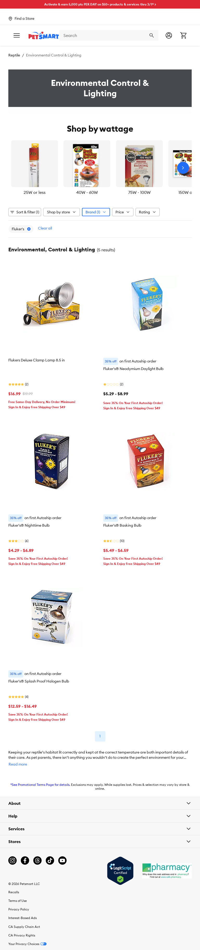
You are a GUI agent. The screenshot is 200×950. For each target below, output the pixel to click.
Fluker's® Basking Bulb (122, 525)
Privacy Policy (18, 909)
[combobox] (113, 35)
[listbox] (100, 167)
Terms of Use (17, 901)
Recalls (13, 892)
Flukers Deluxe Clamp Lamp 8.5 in (36, 360)
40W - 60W (87, 192)
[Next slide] (183, 168)
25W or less (35, 192)
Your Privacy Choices (27, 944)
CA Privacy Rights (21, 935)
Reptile (14, 55)
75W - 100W (139, 192)
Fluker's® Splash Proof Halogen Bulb (38, 681)
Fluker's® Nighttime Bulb (29, 525)
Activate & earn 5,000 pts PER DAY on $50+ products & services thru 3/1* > (100, 4)
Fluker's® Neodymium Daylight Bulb (133, 368)
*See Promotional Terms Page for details (39, 785)
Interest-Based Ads (22, 918)
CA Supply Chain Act (24, 927)
